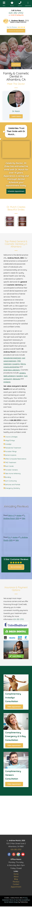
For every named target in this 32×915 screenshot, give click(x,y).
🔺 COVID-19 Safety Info (16, 15)
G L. (9, 537)
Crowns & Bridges (11, 437)
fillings (23, 364)
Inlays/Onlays (10, 440)
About (16, 876)
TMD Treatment (10, 462)
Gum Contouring (11, 481)
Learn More (16, 64)
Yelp (23, 518)
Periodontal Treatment (13, 448)
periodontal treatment (12, 358)
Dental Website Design (11, 902)
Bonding (8, 477)
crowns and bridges (11, 367)
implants (6, 382)
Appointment (16, 887)
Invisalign (8, 444)
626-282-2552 (16, 12)
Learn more (16, 116)
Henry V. (11, 515)
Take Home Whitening (12, 474)
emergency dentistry (11, 370)
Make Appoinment (14, 707)
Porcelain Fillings (11, 451)
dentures (16, 379)
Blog (16, 879)
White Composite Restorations (15, 459)
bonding (19, 376)
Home (16, 874)
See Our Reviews (16, 567)
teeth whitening (9, 376)
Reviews (16, 882)
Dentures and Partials (12, 485)
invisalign (16, 364)
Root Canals (9, 466)
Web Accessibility (24, 900)
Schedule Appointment (16, 191)
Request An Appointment (16, 30)
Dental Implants (10, 455)
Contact (16, 884)
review (19, 515)
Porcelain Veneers (11, 470)
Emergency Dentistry (12, 488)
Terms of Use (14, 900)
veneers (22, 373)
